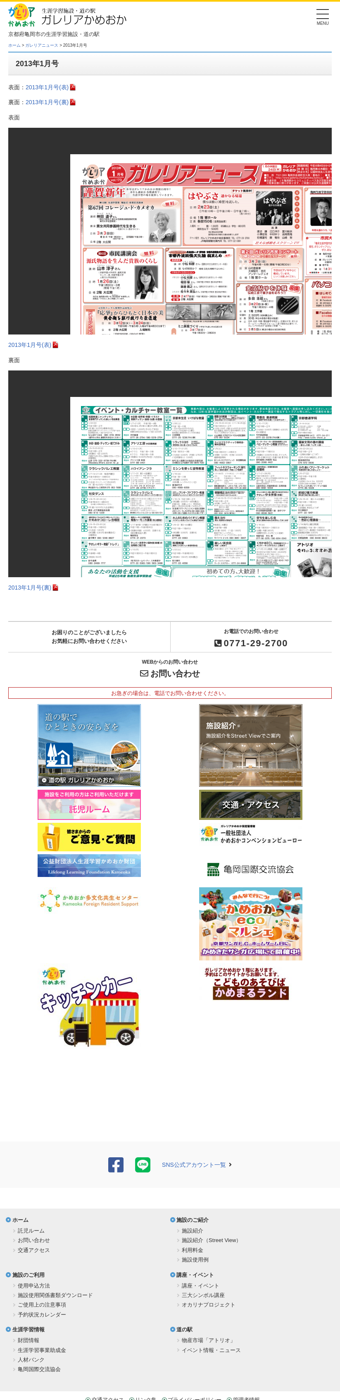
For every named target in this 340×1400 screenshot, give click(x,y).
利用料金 (192, 1250)
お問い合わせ (175, 673)
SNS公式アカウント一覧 (194, 1164)
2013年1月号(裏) (47, 102)
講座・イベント (195, 1275)
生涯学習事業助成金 (42, 1350)
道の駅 (184, 1329)
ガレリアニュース (41, 45)
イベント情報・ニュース (211, 1350)
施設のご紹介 (192, 1220)
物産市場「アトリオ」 (208, 1340)
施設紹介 (192, 1231)
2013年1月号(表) (47, 87)
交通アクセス (34, 1250)
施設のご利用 (28, 1275)
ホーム (14, 45)
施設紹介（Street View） (211, 1240)
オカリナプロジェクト (208, 1305)
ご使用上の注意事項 (42, 1305)
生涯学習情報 (28, 1329)
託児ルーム (31, 1231)
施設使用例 (195, 1260)
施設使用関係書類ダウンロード (55, 1295)
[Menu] (323, 16)
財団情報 (28, 1340)
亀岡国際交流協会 (39, 1369)
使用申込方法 (34, 1286)
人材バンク (31, 1360)
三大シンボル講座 (203, 1295)
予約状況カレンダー (42, 1315)
